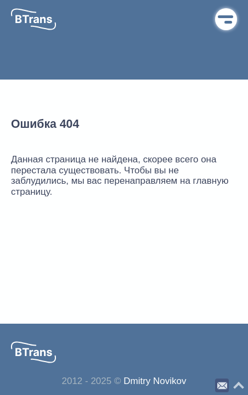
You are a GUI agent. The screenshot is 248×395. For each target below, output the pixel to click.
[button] (33, 19)
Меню (226, 19)
